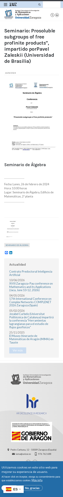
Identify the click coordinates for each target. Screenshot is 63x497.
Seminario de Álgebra (17, 245)
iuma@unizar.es (23, 454)
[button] (12, 228)
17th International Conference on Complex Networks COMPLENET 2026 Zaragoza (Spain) (30, 302)
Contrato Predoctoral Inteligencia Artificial (30, 273)
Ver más (18, 350)
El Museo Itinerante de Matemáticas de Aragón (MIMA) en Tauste (31, 339)
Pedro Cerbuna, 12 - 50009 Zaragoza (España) (33, 449)
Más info (37, 481)
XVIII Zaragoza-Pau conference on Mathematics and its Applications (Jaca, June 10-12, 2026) (31, 287)
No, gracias (32, 489)
